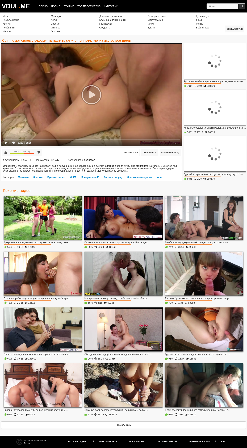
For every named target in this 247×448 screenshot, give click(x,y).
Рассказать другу (78, 441)
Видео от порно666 (199, 441)
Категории (111, 6)
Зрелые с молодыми (139, 177)
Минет (6, 16)
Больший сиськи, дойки (112, 20)
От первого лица (157, 16)
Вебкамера (202, 27)
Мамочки (23, 177)
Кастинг (7, 23)
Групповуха (105, 23)
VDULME (16, 6)
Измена (55, 27)
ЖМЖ (199, 20)
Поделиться (149, 152)
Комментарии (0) (170, 152)
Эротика (55, 31)
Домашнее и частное (111, 16)
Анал (54, 20)
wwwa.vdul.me (40, 440)
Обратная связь (108, 441)
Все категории (235, 29)
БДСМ (151, 27)
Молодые (56, 16)
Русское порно (11, 20)
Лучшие (69, 6)
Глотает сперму (113, 177)
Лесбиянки (9, 27)
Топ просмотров (89, 6)
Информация (131, 152)
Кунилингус (202, 16)
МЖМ (151, 23)
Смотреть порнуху (167, 441)
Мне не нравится (38, 152)
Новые (55, 6)
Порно (43, 6)
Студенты (104, 27)
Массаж (7, 31)
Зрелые (55, 23)
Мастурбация (155, 20)
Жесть (199, 23)
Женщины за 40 (90, 177)
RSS (223, 441)
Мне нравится (5, 152)
